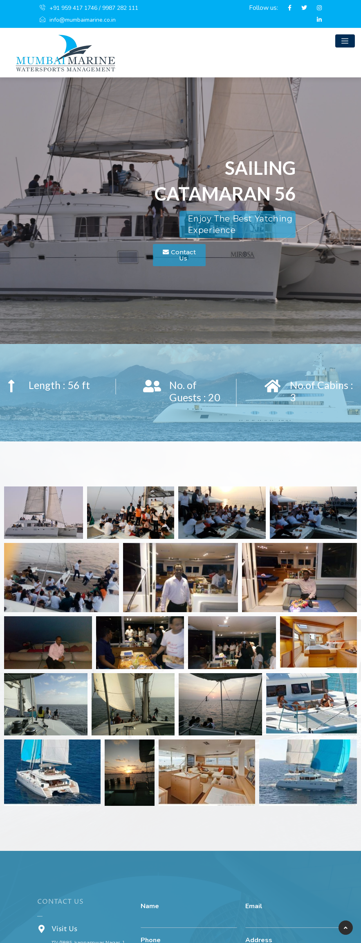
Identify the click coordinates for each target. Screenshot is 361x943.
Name (150, 906)
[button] (179, 255)
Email (253, 906)
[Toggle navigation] (345, 40)
